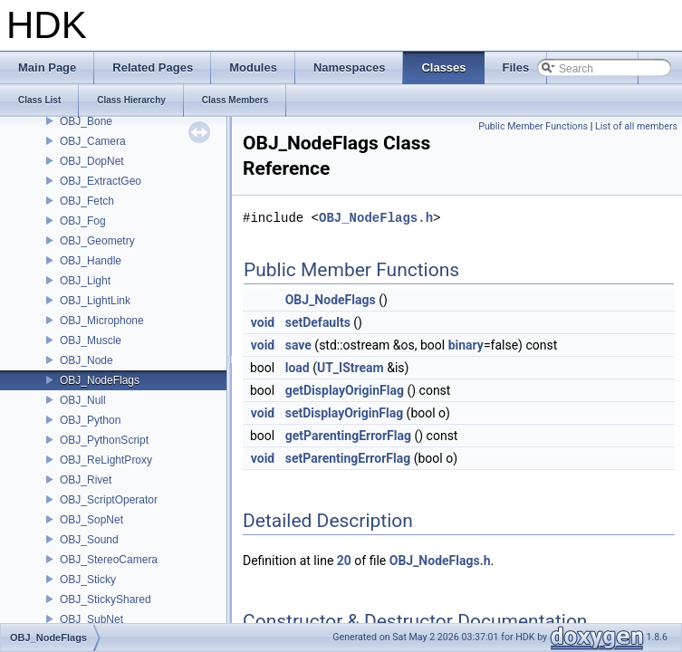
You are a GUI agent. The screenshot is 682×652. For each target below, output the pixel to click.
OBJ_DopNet (92, 161)
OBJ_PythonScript (104, 440)
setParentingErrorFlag (347, 458)
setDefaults (318, 322)
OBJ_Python (90, 420)
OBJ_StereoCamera (109, 559)
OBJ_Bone (86, 121)
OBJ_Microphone (102, 320)
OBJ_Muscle (90, 340)
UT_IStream (350, 367)
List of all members (636, 126)
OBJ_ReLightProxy (106, 460)
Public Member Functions (533, 126)
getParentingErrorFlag (348, 435)
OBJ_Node (86, 360)
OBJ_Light (85, 280)
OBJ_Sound (89, 539)
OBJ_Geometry (97, 241)
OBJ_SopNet (91, 519)
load (297, 367)
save (298, 345)
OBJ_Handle (90, 260)
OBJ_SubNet (91, 619)
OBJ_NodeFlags (99, 380)
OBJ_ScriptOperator (109, 500)
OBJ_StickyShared (105, 599)
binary (466, 345)
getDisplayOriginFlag (344, 390)
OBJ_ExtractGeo (100, 181)
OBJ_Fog (83, 221)
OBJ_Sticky (88, 579)
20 (344, 560)
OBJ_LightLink (95, 300)
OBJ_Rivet (85, 480)
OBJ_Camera (93, 141)
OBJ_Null (83, 400)
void (262, 322)
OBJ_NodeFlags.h (376, 217)
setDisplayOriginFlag (344, 413)
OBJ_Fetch (87, 201)
